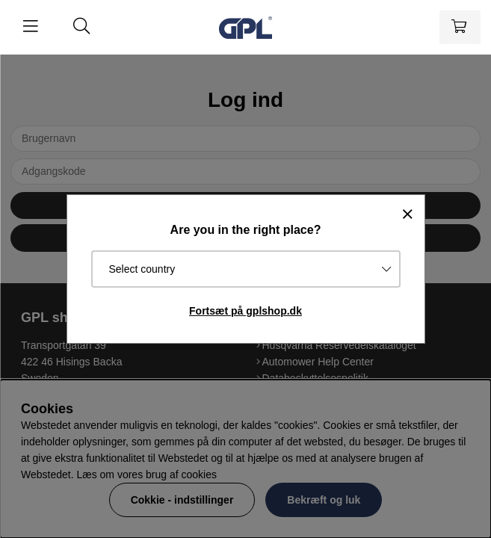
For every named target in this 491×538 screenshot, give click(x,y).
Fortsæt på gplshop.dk (245, 311)
